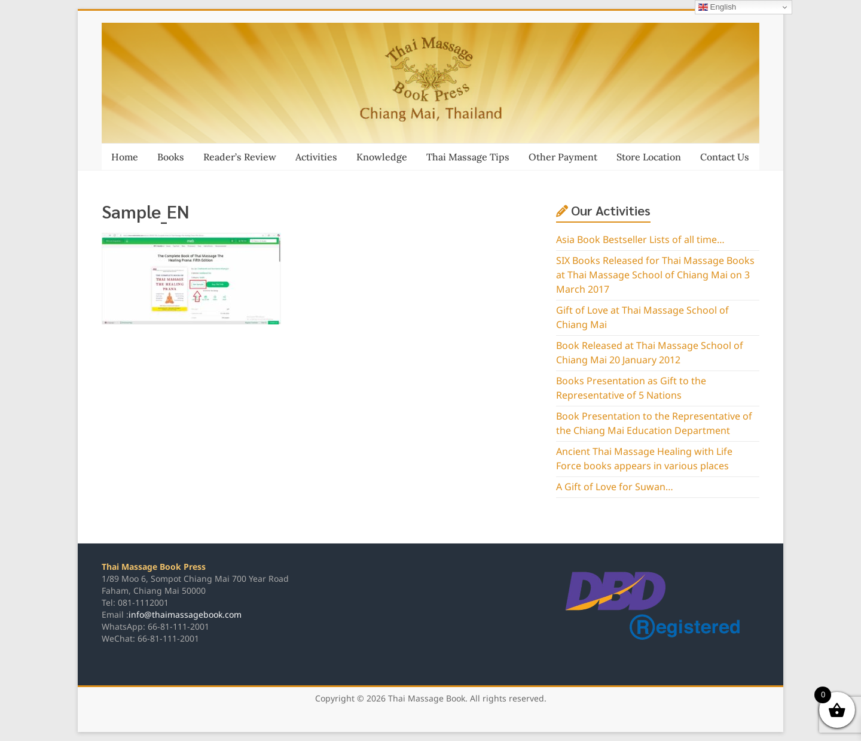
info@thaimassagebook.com (185, 615)
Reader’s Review (239, 157)
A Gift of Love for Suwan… (614, 487)
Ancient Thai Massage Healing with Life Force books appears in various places (644, 459)
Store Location (648, 157)
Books (170, 157)
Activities (316, 157)
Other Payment (563, 157)
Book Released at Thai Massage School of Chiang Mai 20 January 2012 (649, 353)
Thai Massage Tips (467, 157)
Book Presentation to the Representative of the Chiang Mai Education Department (654, 423)
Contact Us (724, 157)
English (717, 7)
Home (124, 157)
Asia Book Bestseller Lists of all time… (640, 240)
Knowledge (381, 157)
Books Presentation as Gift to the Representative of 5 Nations (631, 388)
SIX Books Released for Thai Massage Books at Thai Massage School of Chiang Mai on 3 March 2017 (655, 275)
